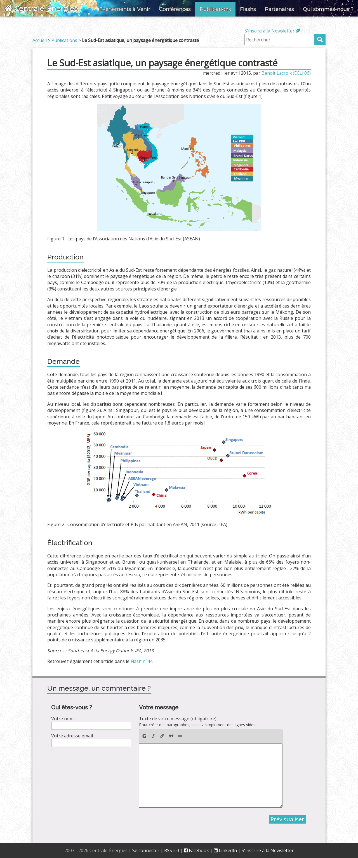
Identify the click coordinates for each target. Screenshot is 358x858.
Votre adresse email (72, 736)
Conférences (175, 9)
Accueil (39, 40)
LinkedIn (225, 850)
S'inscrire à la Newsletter (268, 850)
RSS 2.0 (171, 850)
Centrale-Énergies (40, 8)
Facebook (196, 850)
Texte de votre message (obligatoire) (177, 719)
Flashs (248, 9)
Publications (215, 9)
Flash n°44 (141, 661)
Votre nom (62, 719)
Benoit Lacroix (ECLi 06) (286, 73)
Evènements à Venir (124, 9)
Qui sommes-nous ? (328, 9)
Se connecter (145, 850)
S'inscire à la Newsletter (272, 31)
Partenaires (279, 9)
